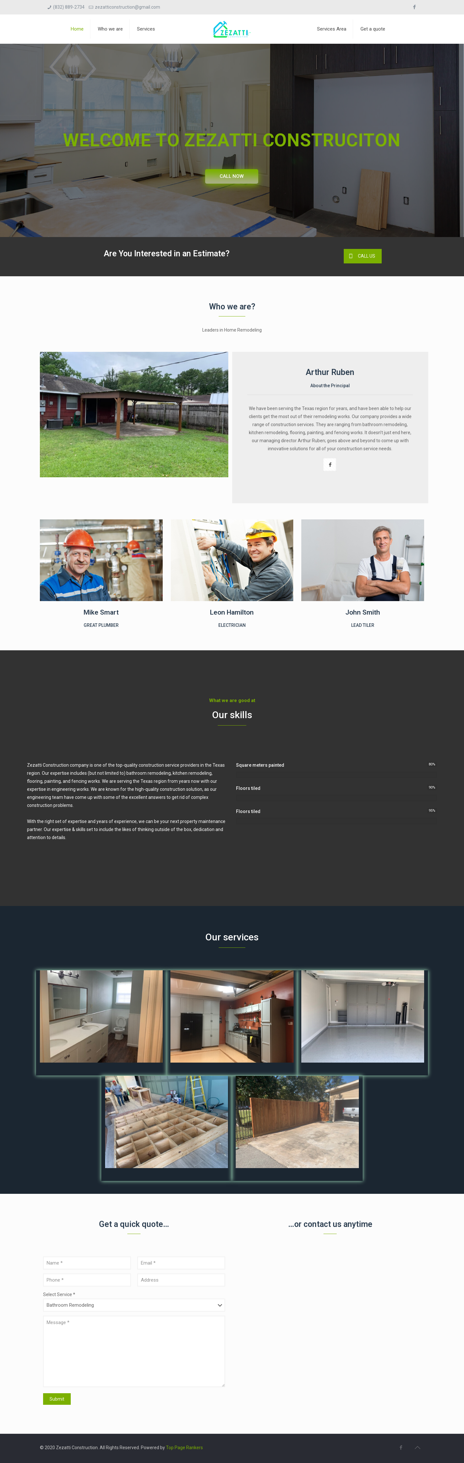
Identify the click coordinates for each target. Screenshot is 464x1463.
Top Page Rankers (184, 1447)
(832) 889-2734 (69, 7)
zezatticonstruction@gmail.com (127, 7)
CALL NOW (232, 176)
